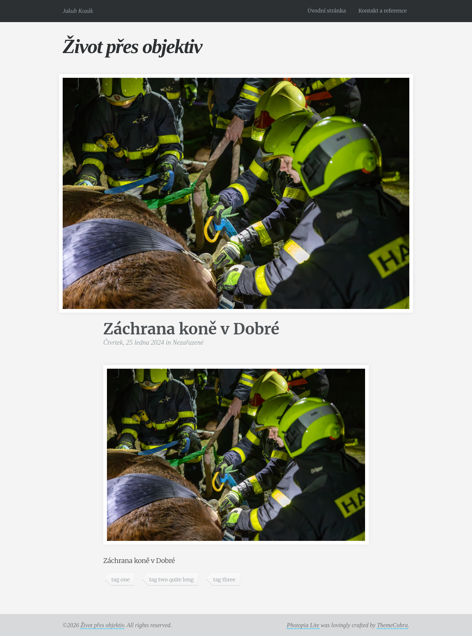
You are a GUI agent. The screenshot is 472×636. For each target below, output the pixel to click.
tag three (224, 579)
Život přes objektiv (132, 46)
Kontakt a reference (382, 10)
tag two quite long (171, 579)
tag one (120, 579)
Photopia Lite (303, 625)
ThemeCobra (392, 625)
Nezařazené (188, 342)
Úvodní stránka (327, 10)
